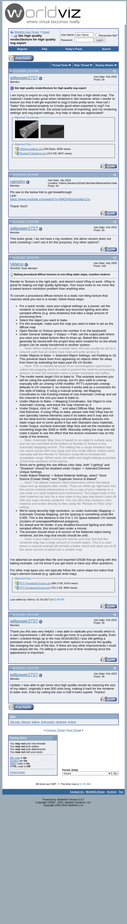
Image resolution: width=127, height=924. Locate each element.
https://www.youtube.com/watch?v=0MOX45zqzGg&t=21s (50, 199)
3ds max (15, 721)
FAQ (44, 49)
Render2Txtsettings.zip (32, 153)
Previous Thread (55, 730)
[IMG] (13, 763)
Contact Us (77, 791)
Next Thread (74, 730)
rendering (61, 721)
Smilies (14, 760)
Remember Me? (106, 35)
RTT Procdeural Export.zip (34, 587)
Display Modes (105, 65)
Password (66, 40)
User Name (67, 34)
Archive (111, 791)
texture (72, 721)
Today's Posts (73, 49)
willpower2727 (24, 77)
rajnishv (17, 181)
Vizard (46, 32)
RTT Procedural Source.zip (34, 583)
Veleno (16, 264)
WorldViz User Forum (27, 32)
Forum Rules (17, 772)
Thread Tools (60, 65)
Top (121, 791)
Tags (12, 716)
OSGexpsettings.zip (30, 149)
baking (35, 721)
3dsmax (26, 721)
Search (106, 49)
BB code (15, 757)
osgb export (47, 721)
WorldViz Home (95, 791)
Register (22, 49)
